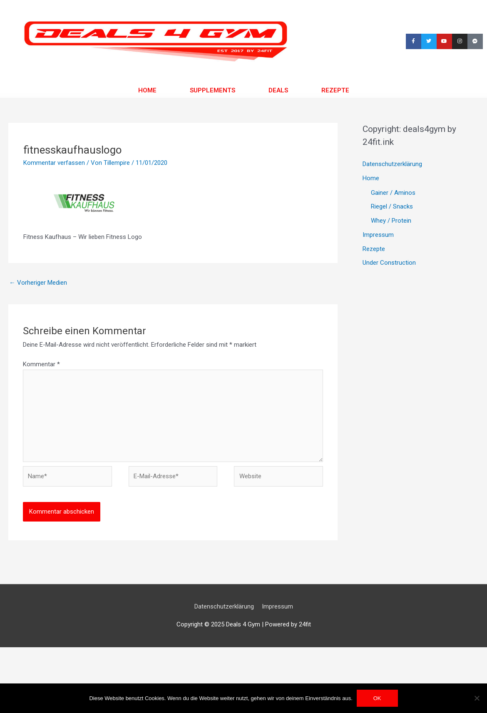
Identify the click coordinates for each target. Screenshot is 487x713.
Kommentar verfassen (54, 162)
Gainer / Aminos (393, 192)
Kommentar (41, 364)
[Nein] (476, 698)
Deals (278, 90)
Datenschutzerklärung (392, 164)
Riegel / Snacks (392, 206)
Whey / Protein (391, 220)
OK (377, 698)
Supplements (212, 90)
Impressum (378, 234)
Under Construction (389, 262)
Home (147, 90)
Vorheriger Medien (38, 282)
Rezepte (335, 90)
